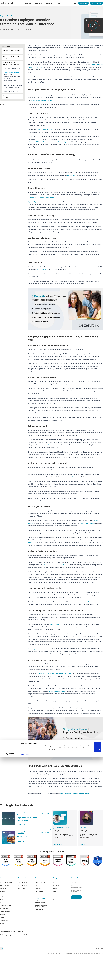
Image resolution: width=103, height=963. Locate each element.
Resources (39, 880)
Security (2, 925)
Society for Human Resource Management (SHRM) (44, 197)
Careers (55, 890)
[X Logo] (9, 80)
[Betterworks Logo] (7, 3)
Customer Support (22, 888)
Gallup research (77, 477)
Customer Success (22, 885)
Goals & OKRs (3, 890)
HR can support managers (89, 523)
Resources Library (40, 885)
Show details (25, 959)
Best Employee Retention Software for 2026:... (41, 908)
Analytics (2, 917)
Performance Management (7, 885)
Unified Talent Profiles (5, 914)
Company (56, 880)
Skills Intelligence (4, 911)
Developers (38, 896)
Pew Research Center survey (47, 129)
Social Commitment (58, 902)
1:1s (1, 896)
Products (3, 880)
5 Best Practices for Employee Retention (40, 912)
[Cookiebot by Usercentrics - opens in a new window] (10, 960)
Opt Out (97, 955)
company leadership (56, 627)
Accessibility (3, 928)
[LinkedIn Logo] (12, 80)
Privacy (55, 893)
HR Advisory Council (58, 896)
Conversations (3, 893)
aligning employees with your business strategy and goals (56, 676)
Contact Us (74, 880)
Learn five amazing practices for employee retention (77, 796)
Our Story (55, 885)
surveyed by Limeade (43, 269)
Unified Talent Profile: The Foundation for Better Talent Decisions (63, 838)
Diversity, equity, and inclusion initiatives (40, 651)
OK (97, 950)
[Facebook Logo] (6, 80)
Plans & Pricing (4, 922)
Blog (37, 888)
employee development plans (58, 694)
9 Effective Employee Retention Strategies (40, 904)
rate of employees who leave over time (42, 100)
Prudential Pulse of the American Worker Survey (57, 567)
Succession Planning (5, 908)
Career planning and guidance (37, 666)
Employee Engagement (6, 902)
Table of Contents (12, 46)
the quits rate (71, 175)
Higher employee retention (36, 202)
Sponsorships (56, 899)
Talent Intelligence (4, 888)
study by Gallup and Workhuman (52, 445)
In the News (56, 888)
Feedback (2, 899)
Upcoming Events (40, 893)
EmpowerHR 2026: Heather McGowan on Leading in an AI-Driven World (90, 838)
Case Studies (21, 890)
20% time (90, 604)
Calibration (3, 905)
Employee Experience (7, 16)
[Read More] (64, 847)
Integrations (3, 920)
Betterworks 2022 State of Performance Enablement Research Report (50, 142)
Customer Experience (25, 880)
